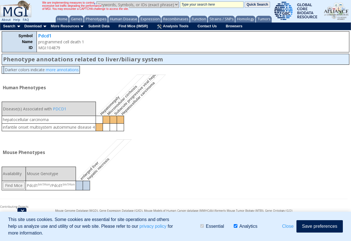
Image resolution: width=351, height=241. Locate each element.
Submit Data (99, 26)
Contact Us (207, 26)
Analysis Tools (172, 26)
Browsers (234, 26)
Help (16, 19)
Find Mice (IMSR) (133, 26)
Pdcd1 (44, 36)
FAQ (26, 19)
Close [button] (288, 226)
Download (33, 26)
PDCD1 (59, 108)
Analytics (245, 226)
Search (9, 26)
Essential (212, 226)
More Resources (65, 26)
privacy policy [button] (153, 226)
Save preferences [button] (319, 226)
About (6, 19)
